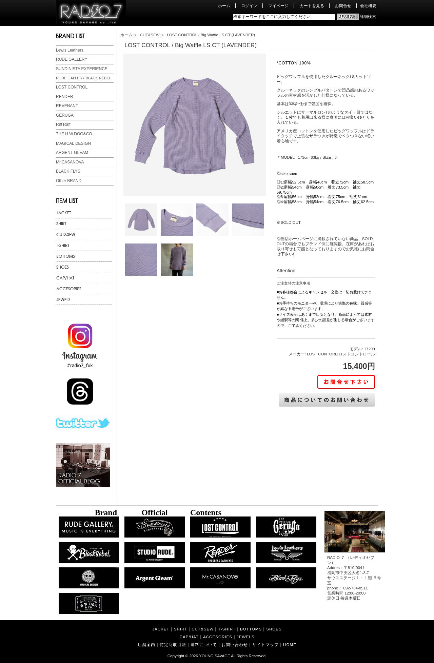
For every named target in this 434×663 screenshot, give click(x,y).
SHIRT (181, 629)
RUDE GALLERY (71, 59)
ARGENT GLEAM (72, 152)
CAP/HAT (189, 637)
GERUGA (65, 115)
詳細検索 (368, 16)
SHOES (274, 629)
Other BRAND (68, 180)
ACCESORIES (217, 637)
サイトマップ (265, 644)
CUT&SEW (150, 35)
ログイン (249, 5)
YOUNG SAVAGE (214, 656)
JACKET (160, 629)
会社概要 (368, 5)
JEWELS (245, 637)
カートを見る (312, 5)
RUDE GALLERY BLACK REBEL (83, 78)
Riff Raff (63, 124)
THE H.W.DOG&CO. (74, 134)
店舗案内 (146, 644)
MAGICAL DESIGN (73, 143)
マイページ (278, 5)
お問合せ (343, 5)
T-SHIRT (227, 629)
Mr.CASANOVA (70, 162)
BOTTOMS (251, 629)
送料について (204, 644)
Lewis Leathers (69, 50)
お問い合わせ (234, 644)
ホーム (224, 5)
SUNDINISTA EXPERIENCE (81, 68)
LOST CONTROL (71, 87)
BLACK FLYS (68, 171)
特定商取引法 (173, 644)
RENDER (64, 96)
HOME (289, 644)
